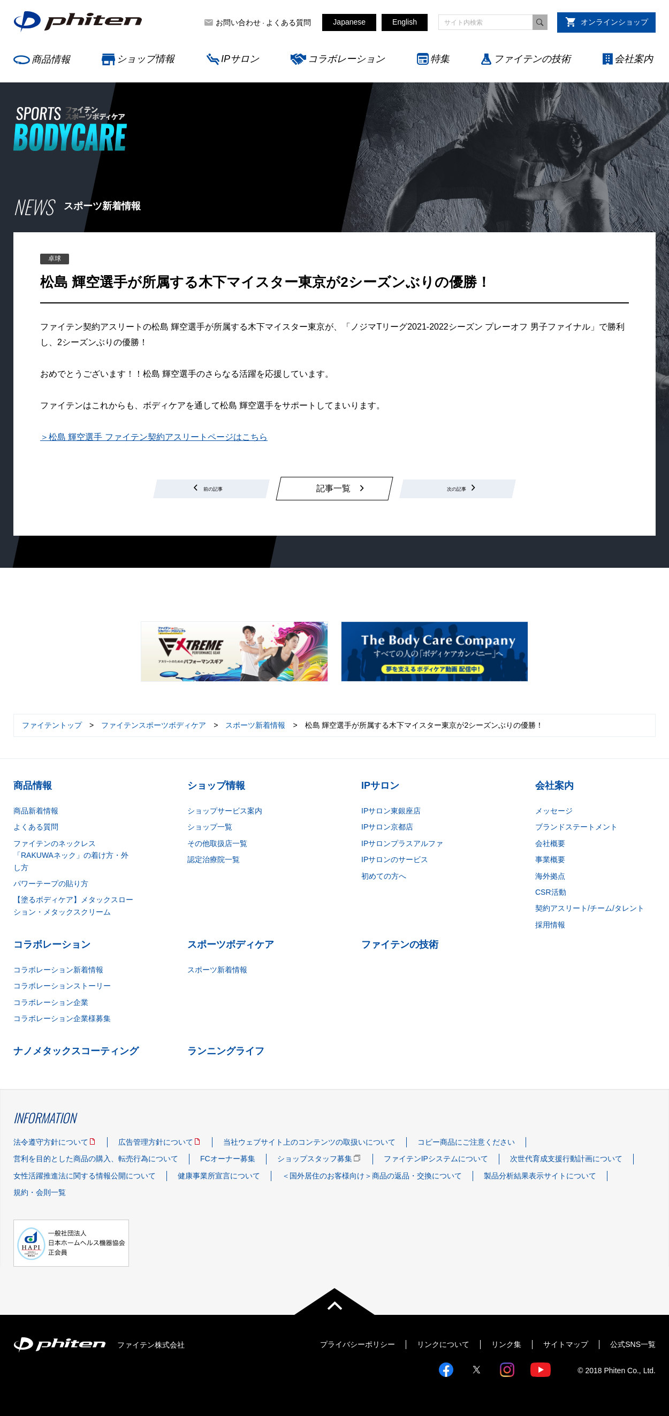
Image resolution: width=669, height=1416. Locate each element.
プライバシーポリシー (357, 1344)
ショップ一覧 (209, 827)
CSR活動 (550, 892)
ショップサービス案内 (224, 810)
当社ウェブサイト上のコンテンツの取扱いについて (309, 1142)
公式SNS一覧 (633, 1344)
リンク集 (506, 1344)
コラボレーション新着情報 (58, 969)
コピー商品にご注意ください (466, 1142)
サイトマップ (565, 1344)
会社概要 (550, 843)
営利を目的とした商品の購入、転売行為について (95, 1158)
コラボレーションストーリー (62, 985)
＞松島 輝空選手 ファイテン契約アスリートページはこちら (154, 436)
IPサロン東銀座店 (391, 810)
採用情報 (550, 924)
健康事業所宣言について (219, 1175)
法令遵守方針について (50, 1142)
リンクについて (443, 1344)
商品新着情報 (35, 810)
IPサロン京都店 (387, 827)
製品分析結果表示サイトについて (540, 1175)
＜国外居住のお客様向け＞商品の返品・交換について (372, 1175)
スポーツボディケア (230, 944)
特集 (440, 59)
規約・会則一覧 (39, 1192)
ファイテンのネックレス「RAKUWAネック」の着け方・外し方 (70, 855)
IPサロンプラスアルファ (402, 843)
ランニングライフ (225, 1051)
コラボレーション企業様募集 (62, 1018)
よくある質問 (288, 22)
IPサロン (240, 59)
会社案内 (633, 59)
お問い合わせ (238, 22)
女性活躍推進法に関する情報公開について (84, 1175)
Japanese (349, 22)
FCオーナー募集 (227, 1158)
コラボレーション (346, 59)
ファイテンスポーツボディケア (153, 725)
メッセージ (554, 810)
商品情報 (51, 59)
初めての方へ (383, 876)
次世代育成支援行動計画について (566, 1158)
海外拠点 (550, 876)
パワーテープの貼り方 (50, 883)
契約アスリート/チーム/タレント (589, 908)
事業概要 (550, 859)
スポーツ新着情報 (255, 725)
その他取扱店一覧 (217, 843)
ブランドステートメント (576, 827)
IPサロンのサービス (394, 859)
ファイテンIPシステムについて (436, 1158)
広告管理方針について (155, 1142)
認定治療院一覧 (213, 859)
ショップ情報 (145, 59)
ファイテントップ (52, 725)
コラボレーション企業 (50, 1002)
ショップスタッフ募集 (314, 1158)
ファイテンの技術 (532, 59)
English (404, 22)
